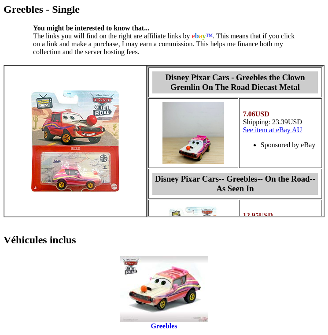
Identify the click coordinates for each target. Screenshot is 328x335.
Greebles (164, 326)
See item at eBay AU (272, 130)
